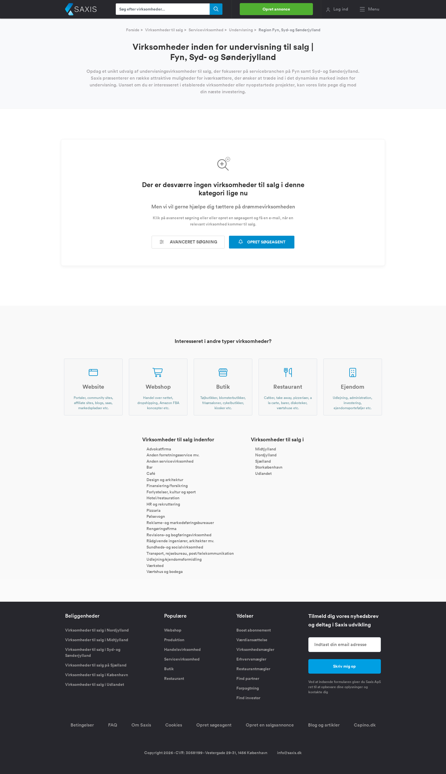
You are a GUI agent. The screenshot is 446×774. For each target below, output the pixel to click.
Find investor (248, 698)
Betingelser (82, 725)
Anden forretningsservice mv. (172, 455)
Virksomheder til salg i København (96, 675)
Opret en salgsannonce (270, 725)
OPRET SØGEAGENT (262, 242)
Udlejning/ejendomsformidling (174, 559)
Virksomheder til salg (164, 30)
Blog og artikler (324, 725)
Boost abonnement (253, 630)
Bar (149, 467)
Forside (132, 30)
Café (150, 473)
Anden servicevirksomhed (169, 461)
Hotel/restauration (162, 498)
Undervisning (241, 30)
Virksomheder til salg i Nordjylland (97, 630)
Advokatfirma (158, 449)
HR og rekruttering (163, 504)
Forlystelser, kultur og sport (171, 491)
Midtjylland (265, 449)
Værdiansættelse (251, 640)
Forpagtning (247, 688)
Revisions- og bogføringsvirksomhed (178, 534)
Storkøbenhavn (268, 467)
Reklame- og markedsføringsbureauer (180, 522)
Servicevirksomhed (206, 30)
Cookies (173, 725)
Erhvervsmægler (251, 659)
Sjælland (263, 461)
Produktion (174, 640)
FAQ (112, 725)
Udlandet (263, 473)
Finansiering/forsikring (167, 486)
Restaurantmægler (253, 669)
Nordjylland (265, 455)
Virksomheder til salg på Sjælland (96, 665)
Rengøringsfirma (161, 528)
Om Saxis (141, 725)
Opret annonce (276, 9)
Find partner (247, 678)
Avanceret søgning (188, 242)
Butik (169, 669)
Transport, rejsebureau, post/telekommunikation (190, 553)
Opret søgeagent (214, 725)
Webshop (172, 630)
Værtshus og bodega (164, 571)
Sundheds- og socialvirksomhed (174, 547)
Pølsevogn (155, 516)
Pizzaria (153, 510)
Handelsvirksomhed (182, 649)
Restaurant (174, 678)
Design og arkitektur (164, 479)
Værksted (155, 565)
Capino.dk (365, 725)
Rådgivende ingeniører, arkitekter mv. (180, 541)
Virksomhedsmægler (255, 649)
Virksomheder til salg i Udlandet (94, 684)
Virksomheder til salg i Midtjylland (96, 640)
